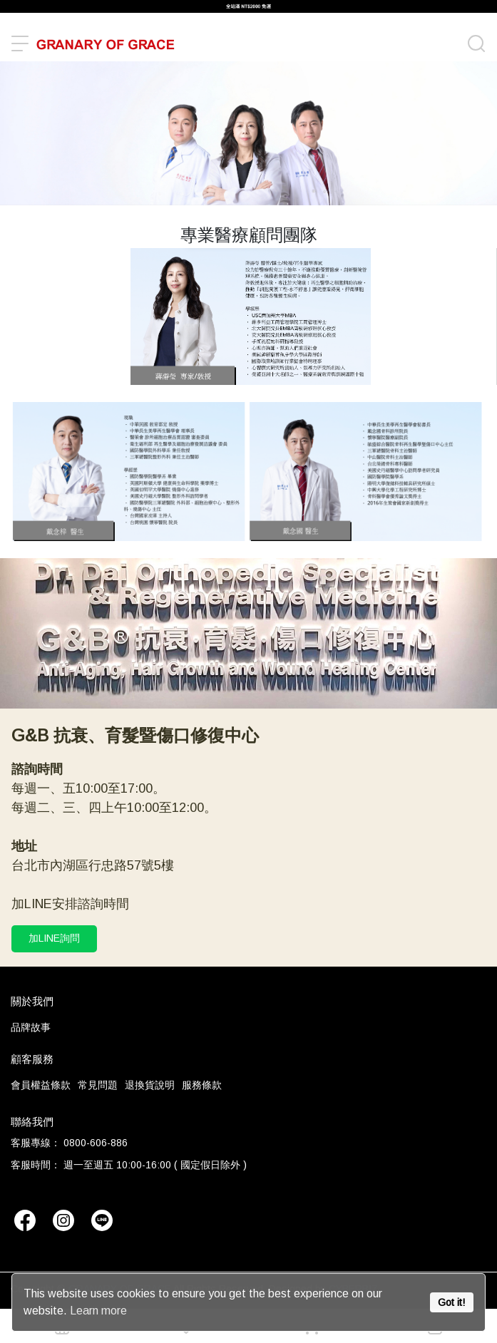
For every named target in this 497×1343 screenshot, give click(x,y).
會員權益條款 (41, 1085)
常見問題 (98, 1085)
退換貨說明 (150, 1085)
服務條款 (202, 1085)
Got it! (451, 1302)
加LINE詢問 (54, 938)
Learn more (98, 1311)
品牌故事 (31, 1027)
